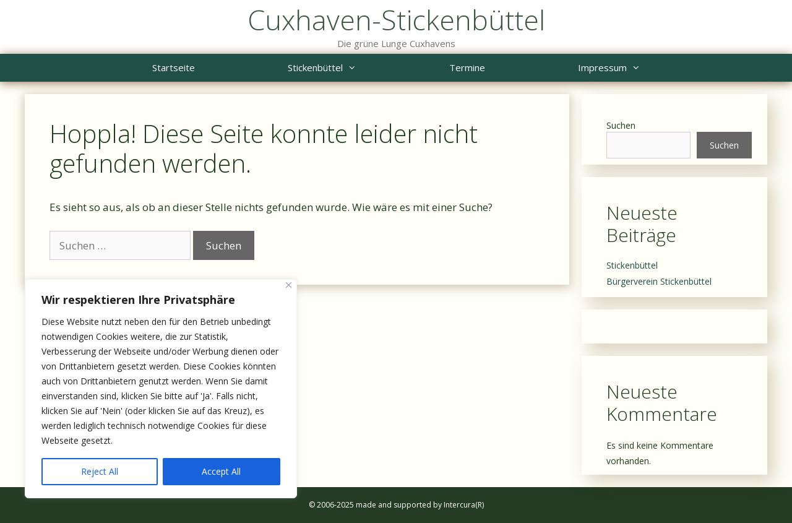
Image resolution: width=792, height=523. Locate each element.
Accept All (221, 471)
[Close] (288, 285)
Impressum (632, 68)
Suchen (620, 125)
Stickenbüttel (345, 68)
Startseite (173, 67)
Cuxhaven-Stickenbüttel (396, 19)
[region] (161, 388)
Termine (467, 67)
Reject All (99, 471)
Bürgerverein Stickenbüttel (659, 281)
